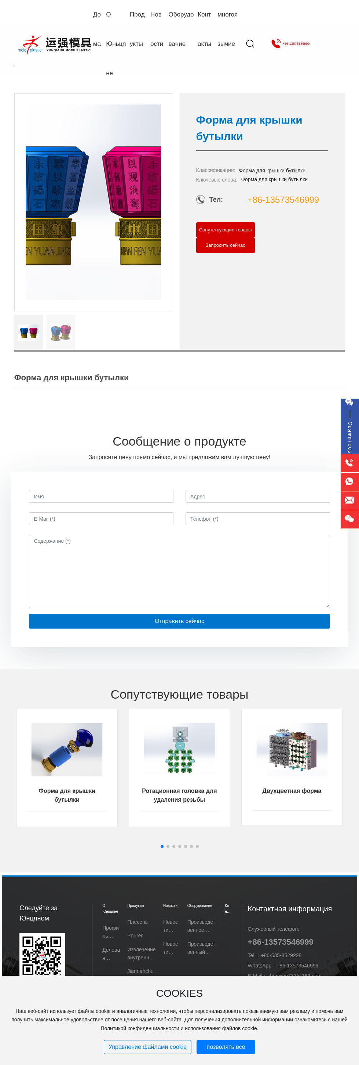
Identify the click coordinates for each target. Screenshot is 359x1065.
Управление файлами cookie (148, 1047)
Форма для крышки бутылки (272, 170)
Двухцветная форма (292, 791)
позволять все (226, 1047)
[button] (162, 846)
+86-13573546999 (290, 43)
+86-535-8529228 (281, 955)
